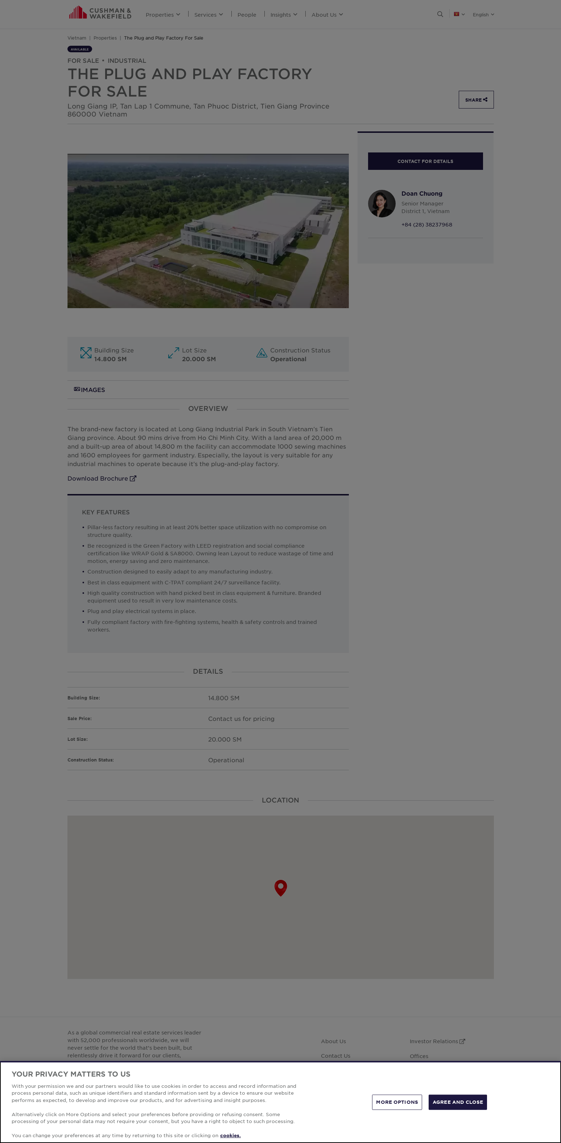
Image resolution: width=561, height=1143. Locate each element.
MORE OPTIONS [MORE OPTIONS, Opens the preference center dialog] (397, 1102)
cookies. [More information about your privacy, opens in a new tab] (230, 1135)
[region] (280, 1102)
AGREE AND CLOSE (458, 1102)
